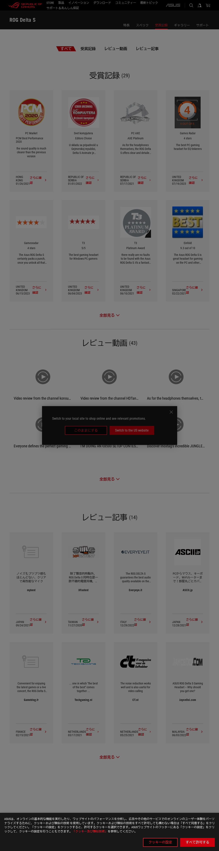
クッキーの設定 (160, 842)
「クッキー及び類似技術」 (90, 831)
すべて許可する (197, 842)
